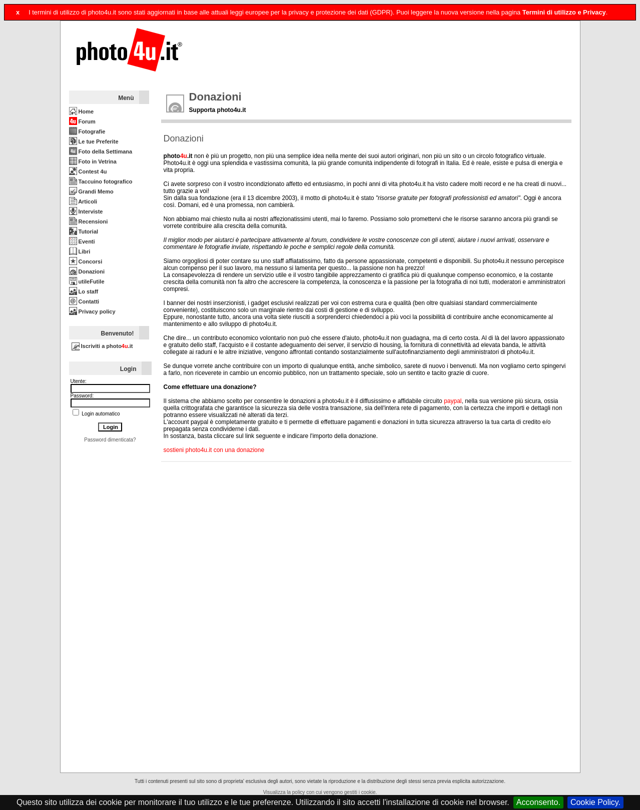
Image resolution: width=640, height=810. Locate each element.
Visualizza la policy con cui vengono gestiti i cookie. (320, 792)
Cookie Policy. (595, 802)
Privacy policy (92, 311)
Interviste (86, 211)
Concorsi (86, 261)
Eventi (82, 241)
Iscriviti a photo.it (102, 346)
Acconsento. (538, 802)
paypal (452, 401)
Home (81, 111)
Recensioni (88, 221)
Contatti (84, 301)
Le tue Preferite (94, 141)
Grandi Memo (91, 191)
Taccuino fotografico (101, 181)
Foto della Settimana (101, 151)
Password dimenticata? (110, 439)
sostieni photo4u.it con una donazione (214, 450)
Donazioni (87, 271)
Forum (82, 121)
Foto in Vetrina (93, 161)
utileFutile (87, 281)
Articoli (83, 201)
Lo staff (84, 291)
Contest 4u (88, 171)
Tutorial (84, 231)
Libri (80, 251)
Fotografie (87, 131)
